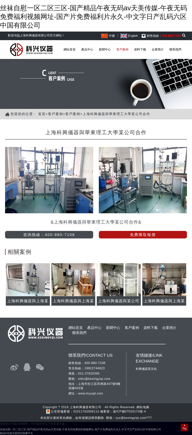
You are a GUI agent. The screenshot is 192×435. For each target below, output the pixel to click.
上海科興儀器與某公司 (118, 301)
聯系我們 (175, 49)
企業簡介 (158, 49)
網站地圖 (142, 407)
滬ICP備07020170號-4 (129, 411)
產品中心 (87, 49)
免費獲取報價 (143, 235)
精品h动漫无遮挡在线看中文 (16, 433)
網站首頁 (70, 49)
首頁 (42, 114)
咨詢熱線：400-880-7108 (49, 235)
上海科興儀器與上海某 (27, 301)
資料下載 (140, 49)
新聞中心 (105, 49)
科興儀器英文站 (146, 368)
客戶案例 (122, 49)
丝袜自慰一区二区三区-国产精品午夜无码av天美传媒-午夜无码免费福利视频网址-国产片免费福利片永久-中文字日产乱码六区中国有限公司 (93, 16)
